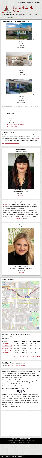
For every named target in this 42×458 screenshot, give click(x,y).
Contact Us (10, 17)
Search (30, 14)
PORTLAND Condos (12, 126)
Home (2, 457)
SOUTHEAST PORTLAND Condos (15, 124)
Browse (25, 14)
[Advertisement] (20, 423)
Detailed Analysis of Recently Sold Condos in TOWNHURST (25, 356)
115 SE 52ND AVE (7, 350)
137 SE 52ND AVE (7, 343)
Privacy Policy (15, 438)
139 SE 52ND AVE (7, 352)
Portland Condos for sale (7, 14)
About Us (3, 17)
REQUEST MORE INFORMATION (10, 143)
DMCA (28, 438)
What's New (19, 14)
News (35, 14)
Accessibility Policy (22, 438)
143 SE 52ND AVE (7, 348)
